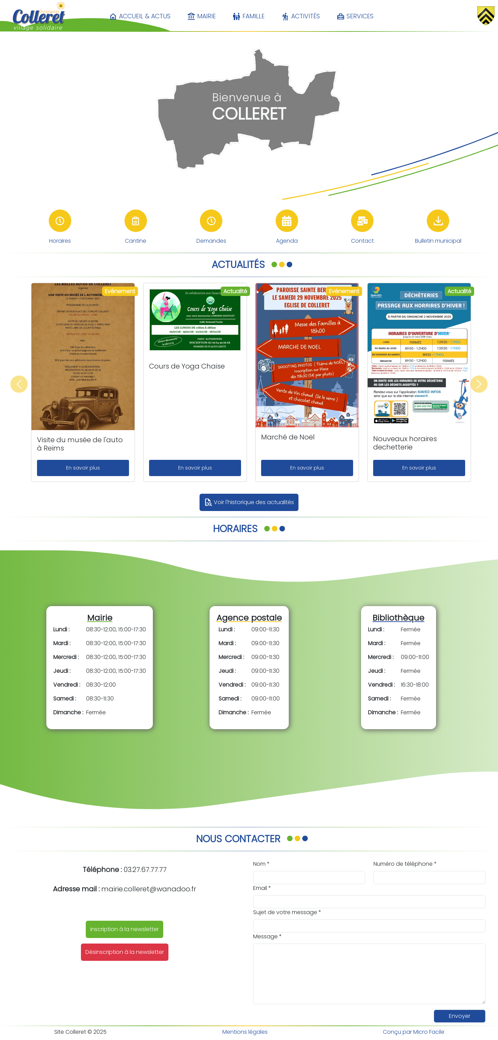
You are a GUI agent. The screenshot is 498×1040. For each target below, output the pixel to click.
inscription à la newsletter (124, 929)
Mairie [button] (201, 16)
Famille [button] (248, 16)
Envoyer (459, 1016)
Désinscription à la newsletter (124, 952)
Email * (262, 888)
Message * (267, 936)
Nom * (261, 864)
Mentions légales (245, 1032)
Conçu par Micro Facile (413, 1032)
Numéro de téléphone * (405, 864)
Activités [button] (300, 16)
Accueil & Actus (139, 16)
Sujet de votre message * (287, 912)
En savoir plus (83, 467)
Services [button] (355, 16)
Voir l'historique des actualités (249, 502)
